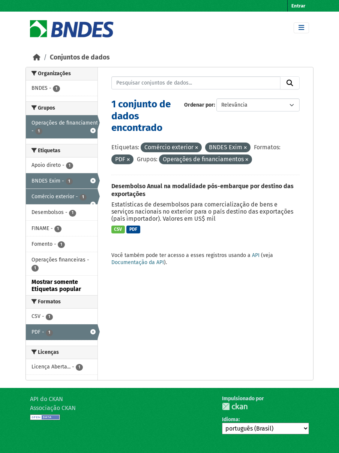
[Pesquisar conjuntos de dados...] (196, 83)
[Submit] (290, 83)
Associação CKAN (53, 407)
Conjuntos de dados (80, 57)
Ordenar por (199, 105)
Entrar (298, 6)
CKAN (235, 406)
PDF (133, 229)
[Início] (36, 57)
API (256, 255)
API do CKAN (46, 399)
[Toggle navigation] (301, 27)
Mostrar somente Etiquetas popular (56, 285)
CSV (118, 229)
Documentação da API (137, 262)
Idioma (230, 419)
